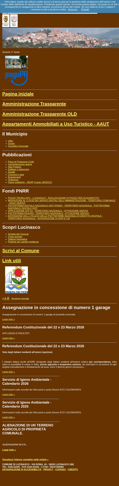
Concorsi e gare (16, 174)
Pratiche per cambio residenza (23, 242)
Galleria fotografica (17, 239)
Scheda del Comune (18, 234)
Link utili (11, 260)
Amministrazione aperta (20, 164)
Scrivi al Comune (20, 250)
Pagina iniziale (18, 93)
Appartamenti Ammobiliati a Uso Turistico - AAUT (55, 123)
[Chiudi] (85, 9)
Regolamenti (14, 177)
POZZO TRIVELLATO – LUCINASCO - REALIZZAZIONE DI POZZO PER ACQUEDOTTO (53, 198)
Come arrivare (15, 236)
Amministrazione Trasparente (34, 103)
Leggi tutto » (8, 319)
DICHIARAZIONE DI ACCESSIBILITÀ (21, 469)
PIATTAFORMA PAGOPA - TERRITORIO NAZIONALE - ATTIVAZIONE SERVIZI (48, 213)
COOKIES (60, 469)
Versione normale (20, 298)
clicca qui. (73, 9)
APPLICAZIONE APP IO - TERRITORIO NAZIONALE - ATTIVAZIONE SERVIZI (48, 211)
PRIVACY (48, 469)
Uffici (10, 141)
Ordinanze (13, 180)
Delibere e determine (18, 169)
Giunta (11, 143)
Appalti (11, 172)
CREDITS (73, 469)
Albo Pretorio (14, 167)
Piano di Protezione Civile (21, 162)
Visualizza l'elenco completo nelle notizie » (25, 459)
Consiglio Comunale (18, 146)
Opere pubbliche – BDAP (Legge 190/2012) (30, 182)
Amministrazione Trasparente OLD (39, 114)
